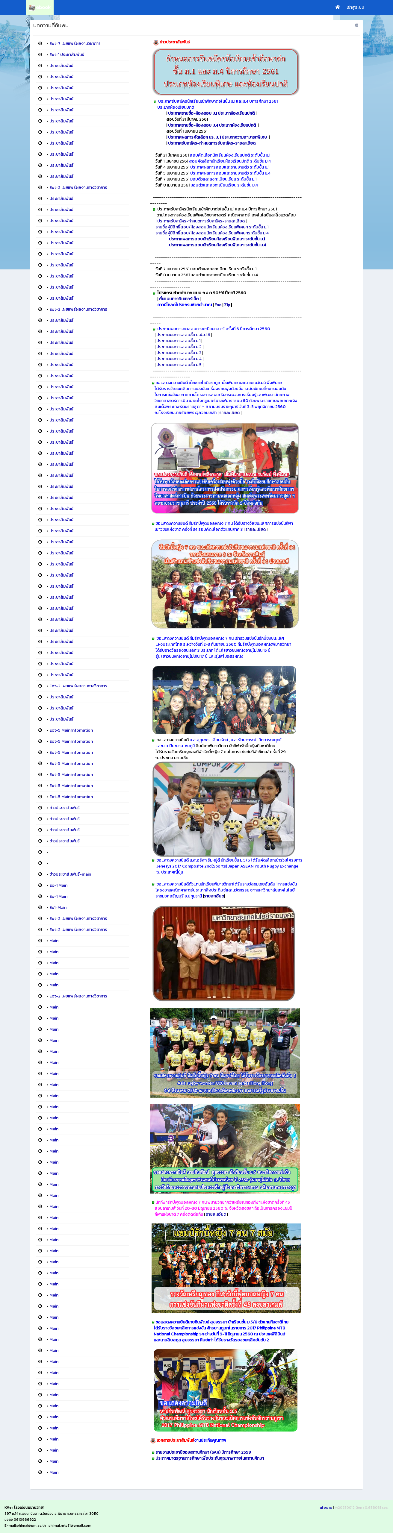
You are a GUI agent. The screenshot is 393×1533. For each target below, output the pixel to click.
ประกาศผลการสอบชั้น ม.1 (178, 341)
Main (53, 941)
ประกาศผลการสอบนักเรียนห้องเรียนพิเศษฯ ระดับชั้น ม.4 (217, 245)
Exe (217, 305)
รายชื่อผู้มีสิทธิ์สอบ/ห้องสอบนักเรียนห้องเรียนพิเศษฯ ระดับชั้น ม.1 (211, 227)
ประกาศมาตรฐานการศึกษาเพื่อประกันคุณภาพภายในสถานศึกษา (209, 1458)
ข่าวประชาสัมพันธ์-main (70, 874)
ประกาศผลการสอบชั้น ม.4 (179, 359)
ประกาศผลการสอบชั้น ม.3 (178, 353)
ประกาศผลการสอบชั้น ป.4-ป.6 (183, 335)
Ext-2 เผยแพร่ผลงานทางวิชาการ (78, 187)
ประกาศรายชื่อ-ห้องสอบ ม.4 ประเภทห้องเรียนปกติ (212, 125)
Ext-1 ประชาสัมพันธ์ (66, 54)
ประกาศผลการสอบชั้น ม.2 (179, 347)
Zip (227, 305)
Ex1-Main (57, 907)
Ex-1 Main (58, 885)
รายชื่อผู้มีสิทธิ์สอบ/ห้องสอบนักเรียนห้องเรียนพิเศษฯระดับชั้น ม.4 (212, 233)
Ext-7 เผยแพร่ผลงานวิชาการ (75, 43)
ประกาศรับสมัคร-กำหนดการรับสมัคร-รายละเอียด (212, 143)
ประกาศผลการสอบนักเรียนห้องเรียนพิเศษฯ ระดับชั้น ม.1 (217, 239)
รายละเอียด (229, 413)
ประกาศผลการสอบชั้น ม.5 (179, 365)
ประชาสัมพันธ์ (61, 66)
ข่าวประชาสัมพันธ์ (64, 808)
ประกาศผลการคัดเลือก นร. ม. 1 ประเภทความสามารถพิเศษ (218, 137)
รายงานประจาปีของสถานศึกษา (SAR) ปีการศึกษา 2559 (203, 1452)
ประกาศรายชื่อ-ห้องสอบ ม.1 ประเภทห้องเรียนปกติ (211, 113)
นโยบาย (326, 1507)
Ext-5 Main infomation (71, 730)
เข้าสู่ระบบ (355, 7)
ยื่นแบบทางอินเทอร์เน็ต (179, 299)
